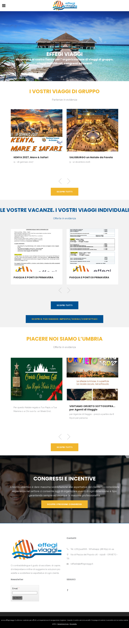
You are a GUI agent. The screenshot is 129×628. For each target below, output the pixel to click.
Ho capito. (73, 624)
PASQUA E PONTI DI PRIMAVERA (33, 277)
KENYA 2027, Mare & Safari (31, 157)
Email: (15, 588)
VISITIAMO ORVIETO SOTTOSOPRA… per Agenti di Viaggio (92, 407)
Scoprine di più (63, 624)
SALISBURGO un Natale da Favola (91, 157)
